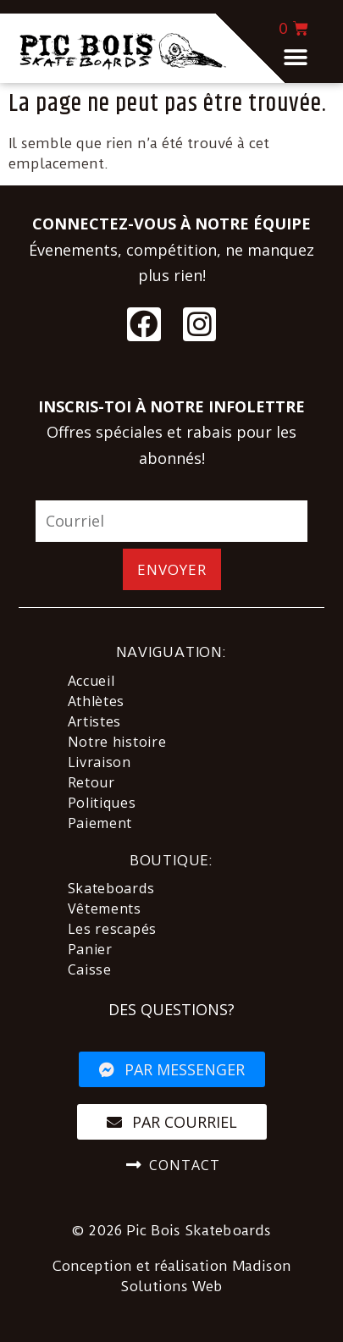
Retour (91, 782)
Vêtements (104, 908)
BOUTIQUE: (171, 860)
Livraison (99, 762)
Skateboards (111, 888)
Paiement (100, 823)
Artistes (95, 721)
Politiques (102, 802)
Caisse (90, 969)
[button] (296, 57)
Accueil (91, 680)
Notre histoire (117, 741)
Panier (90, 949)
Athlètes (96, 701)
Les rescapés (112, 929)
